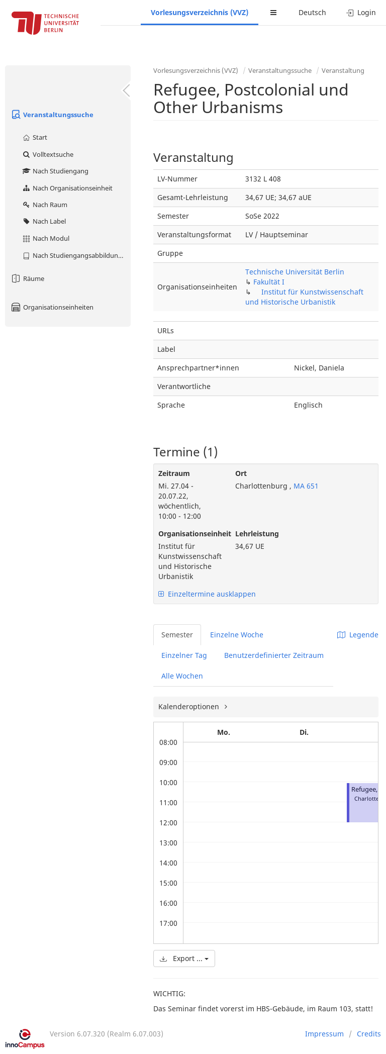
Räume (27, 278)
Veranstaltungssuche (51, 114)
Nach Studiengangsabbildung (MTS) (76, 255)
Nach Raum (44, 204)
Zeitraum (174, 473)
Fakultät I (268, 281)
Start (34, 137)
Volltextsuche (47, 154)
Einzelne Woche (236, 634)
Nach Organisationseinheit (67, 188)
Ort (241, 473)
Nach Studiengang (55, 170)
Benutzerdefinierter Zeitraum (274, 655)
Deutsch (312, 12)
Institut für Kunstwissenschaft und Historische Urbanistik (304, 297)
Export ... (184, 958)
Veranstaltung (343, 70)
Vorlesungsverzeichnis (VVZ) (199, 12)
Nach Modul (45, 238)
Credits (369, 1033)
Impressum (324, 1033)
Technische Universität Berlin (294, 271)
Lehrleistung (257, 533)
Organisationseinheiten (51, 307)
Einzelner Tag (184, 655)
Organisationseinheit (189, 533)
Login (361, 12)
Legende (357, 634)
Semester (177, 634)
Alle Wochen (182, 676)
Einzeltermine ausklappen (207, 594)
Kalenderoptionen (189, 706)
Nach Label (44, 221)
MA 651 (305, 486)
